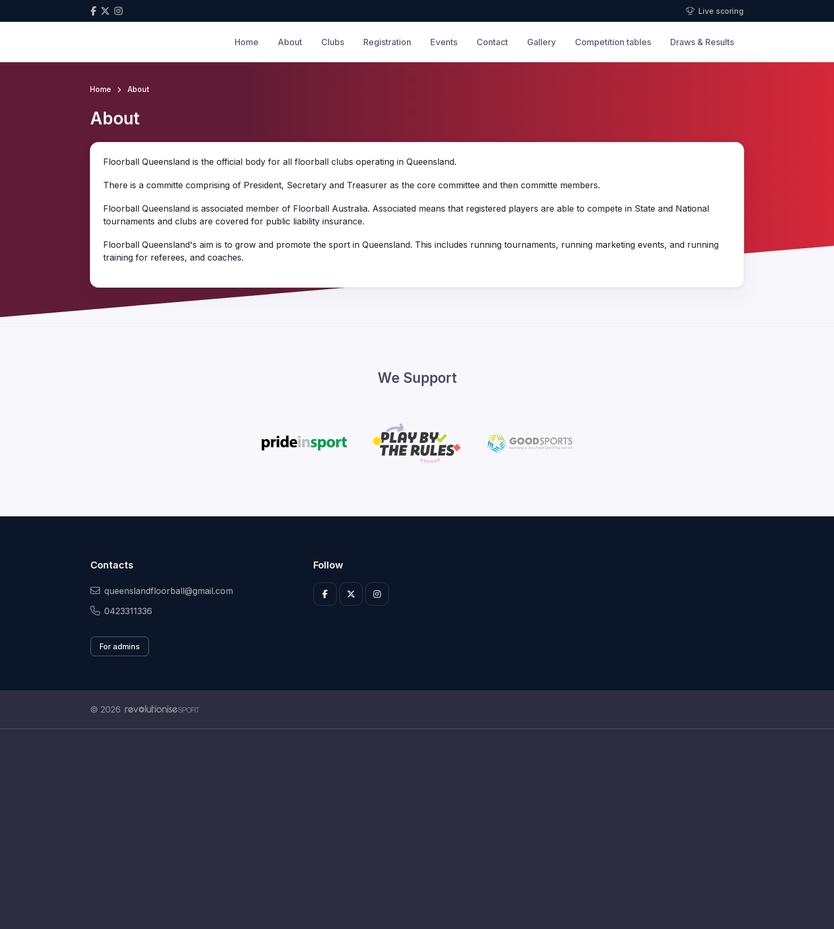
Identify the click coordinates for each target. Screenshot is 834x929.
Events (443, 42)
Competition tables (613, 42)
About (290, 42)
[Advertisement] (409, 829)
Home (246, 42)
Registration (387, 42)
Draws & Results (702, 42)
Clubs (332, 42)
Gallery (541, 42)
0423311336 (121, 611)
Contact (492, 42)
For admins (119, 646)
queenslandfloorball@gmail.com (161, 590)
